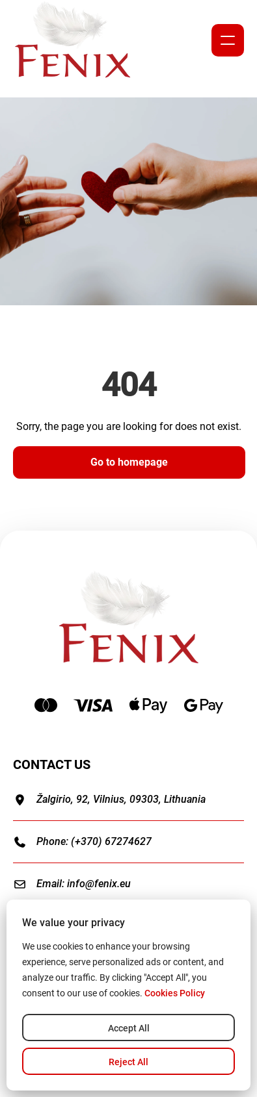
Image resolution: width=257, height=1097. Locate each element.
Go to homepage (129, 462)
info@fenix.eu (99, 883)
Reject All (128, 1062)
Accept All (129, 1028)
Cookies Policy (174, 993)
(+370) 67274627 (111, 841)
